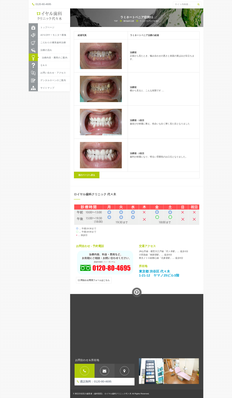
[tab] (85, 371)
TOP (116, 21)
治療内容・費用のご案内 (48, 57)
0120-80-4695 (41, 4)
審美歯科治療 (128, 21)
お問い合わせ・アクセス (47, 72)
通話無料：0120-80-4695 (94, 381)
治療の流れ (40, 49)
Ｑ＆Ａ (38, 65)
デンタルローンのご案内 (47, 80)
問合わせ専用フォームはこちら (94, 280)
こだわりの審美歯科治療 (47, 42)
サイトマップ (41, 87)
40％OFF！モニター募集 (47, 34)
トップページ (41, 27)
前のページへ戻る (86, 175)
